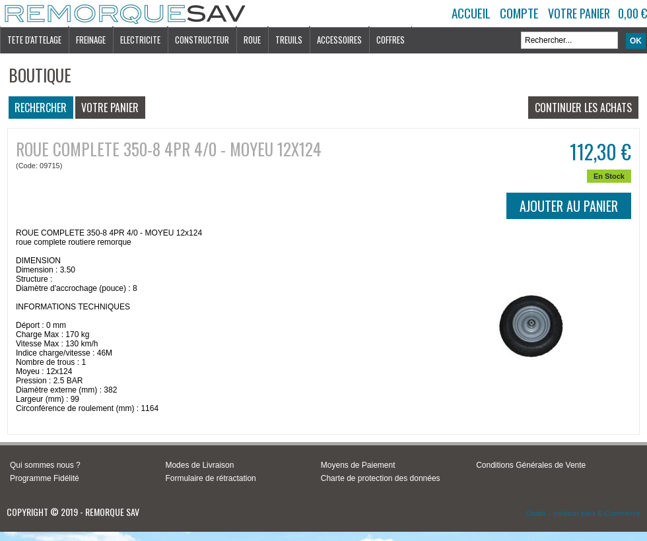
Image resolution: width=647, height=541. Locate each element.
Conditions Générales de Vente (531, 465)
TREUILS (288, 39)
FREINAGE (91, 39)
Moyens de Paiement (358, 465)
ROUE (252, 39)
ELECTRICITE (140, 39)
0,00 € (632, 13)
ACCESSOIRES (339, 39)
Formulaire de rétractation (210, 478)
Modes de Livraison (199, 465)
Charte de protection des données (380, 478)
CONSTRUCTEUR (202, 39)
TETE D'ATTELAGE (34, 39)
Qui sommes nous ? (45, 465)
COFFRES (390, 39)
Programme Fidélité (44, 478)
